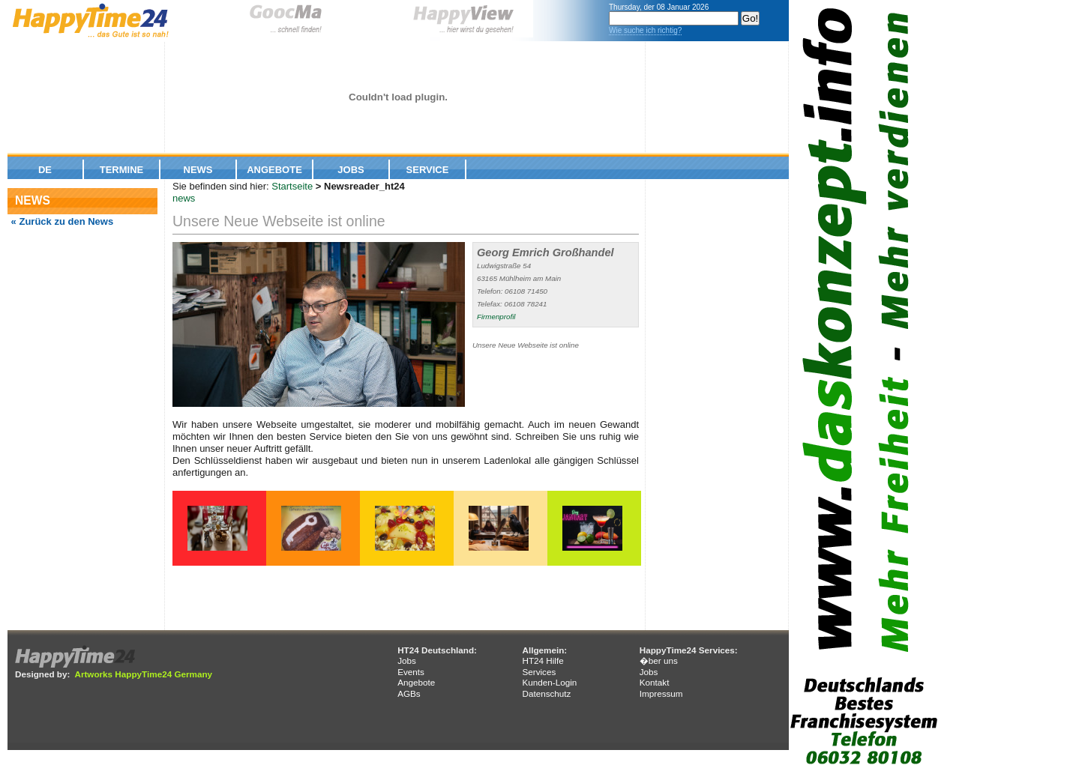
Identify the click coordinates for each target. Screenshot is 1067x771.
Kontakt (655, 682)
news (183, 198)
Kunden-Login (549, 682)
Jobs (350, 169)
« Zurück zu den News (60, 221)
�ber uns (659, 660)
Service (427, 169)
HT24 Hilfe (542, 660)
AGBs (409, 693)
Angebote (274, 169)
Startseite (292, 186)
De (45, 169)
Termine (122, 169)
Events (410, 672)
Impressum (661, 693)
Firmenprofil (496, 316)
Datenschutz (546, 693)
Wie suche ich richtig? (645, 30)
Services (539, 672)
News (198, 169)
